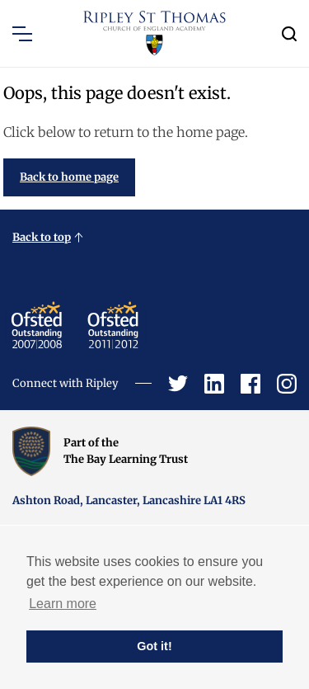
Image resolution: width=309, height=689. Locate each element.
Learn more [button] (62, 604)
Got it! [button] (154, 646)
